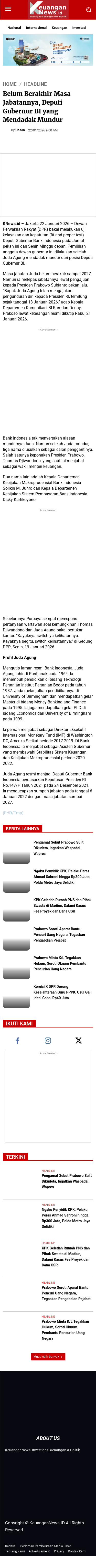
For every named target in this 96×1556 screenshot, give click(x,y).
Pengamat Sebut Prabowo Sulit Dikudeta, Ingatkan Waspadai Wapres (58, 848)
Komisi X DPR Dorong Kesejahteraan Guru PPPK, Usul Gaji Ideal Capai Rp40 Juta (62, 992)
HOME (10, 84)
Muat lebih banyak (48, 1356)
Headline (35, 84)
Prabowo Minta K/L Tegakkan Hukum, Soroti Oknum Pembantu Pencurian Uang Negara (60, 963)
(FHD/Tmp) (13, 812)
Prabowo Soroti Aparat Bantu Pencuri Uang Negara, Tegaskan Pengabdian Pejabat (59, 935)
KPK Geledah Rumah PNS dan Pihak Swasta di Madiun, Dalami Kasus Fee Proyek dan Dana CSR (63, 906)
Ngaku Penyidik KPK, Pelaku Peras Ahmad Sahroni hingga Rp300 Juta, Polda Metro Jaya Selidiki (62, 877)
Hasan (20, 130)
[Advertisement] (48, 380)
